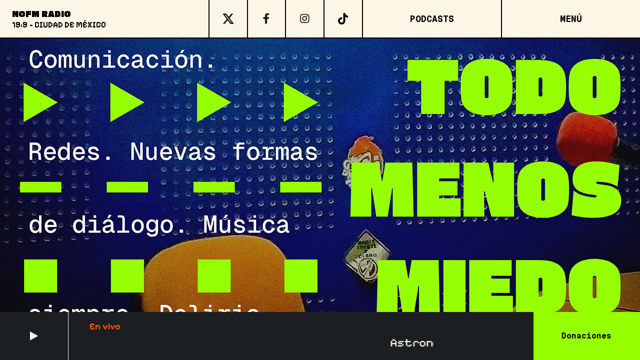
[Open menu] (570, 19)
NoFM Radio (41, 14)
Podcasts (432, 18)
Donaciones (587, 335)
